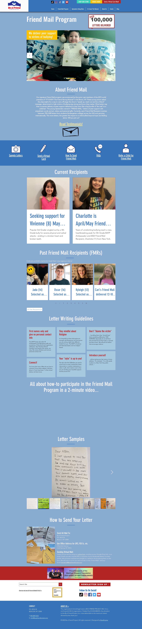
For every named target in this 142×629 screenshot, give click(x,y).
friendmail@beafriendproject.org (71, 562)
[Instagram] (56, 2)
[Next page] (82, 303)
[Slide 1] (74, 78)
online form (81, 554)
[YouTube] (67, 2)
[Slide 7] (75, 78)
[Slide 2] (66, 78)
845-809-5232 (34, 616)
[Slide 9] (67, 78)
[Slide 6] (73, 78)
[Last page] (86, 303)
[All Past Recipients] (34, 309)
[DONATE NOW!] (96, 1)
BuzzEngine (104, 620)
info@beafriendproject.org (39, 618)
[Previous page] (59, 303)
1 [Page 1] (63, 303)
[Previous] (29, 55)
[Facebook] (59, 2)
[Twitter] (63, 2)
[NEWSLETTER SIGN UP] (94, 584)
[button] (63, 9)
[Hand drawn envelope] (71, 130)
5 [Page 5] (78, 303)
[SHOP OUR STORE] (83, 1)
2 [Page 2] (67, 303)
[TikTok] (52, 2)
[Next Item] (112, 472)
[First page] (56, 303)
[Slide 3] (68, 78)
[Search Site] (37, 584)
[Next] (112, 55)
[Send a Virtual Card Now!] (111, 1)
